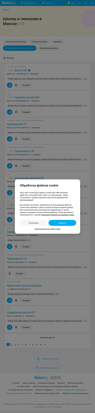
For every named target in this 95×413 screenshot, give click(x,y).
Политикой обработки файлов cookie (57, 214)
